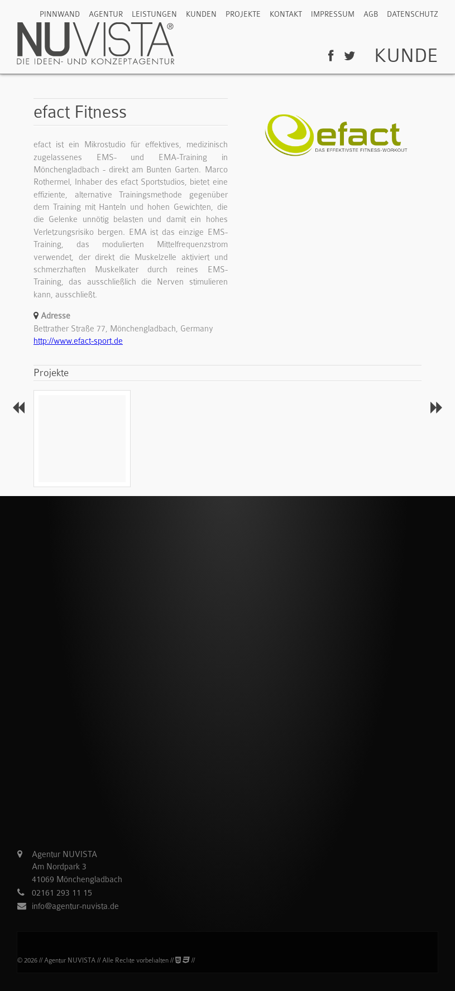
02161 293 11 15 (62, 892)
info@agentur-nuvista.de (75, 906)
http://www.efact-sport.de (78, 340)
